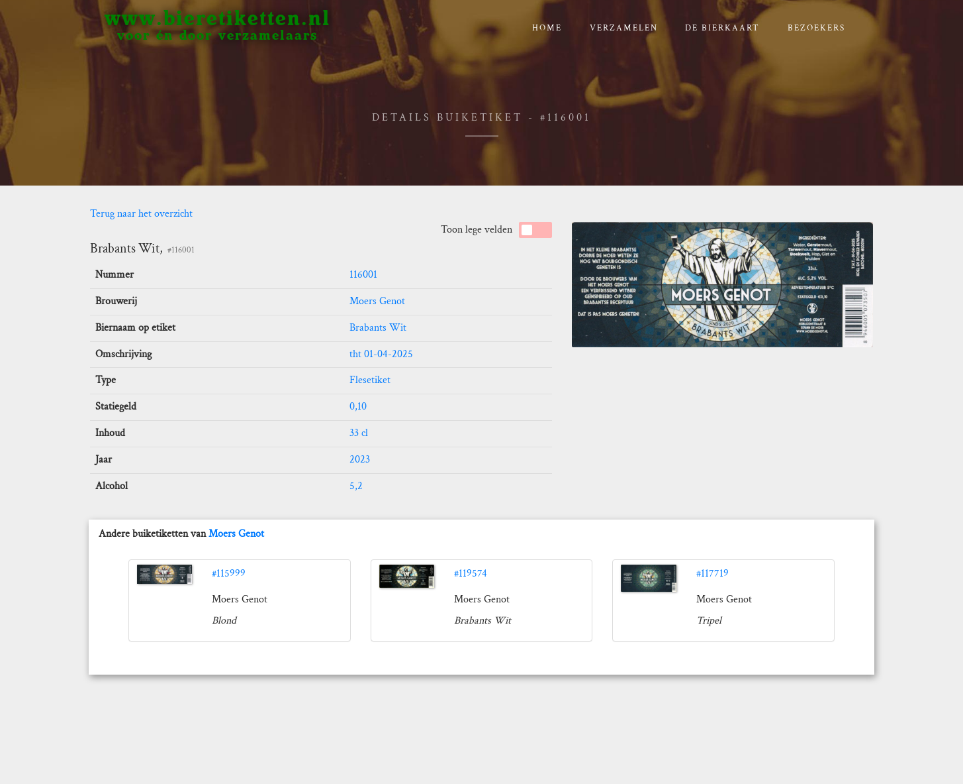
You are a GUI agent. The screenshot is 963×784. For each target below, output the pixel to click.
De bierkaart (722, 28)
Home (547, 28)
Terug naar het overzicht (141, 214)
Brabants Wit (377, 328)
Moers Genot (377, 301)
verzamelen (624, 28)
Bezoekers (816, 28)
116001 (363, 275)
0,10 (358, 407)
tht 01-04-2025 (381, 354)
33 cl (358, 433)
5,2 (356, 486)
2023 (359, 460)
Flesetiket (369, 380)
